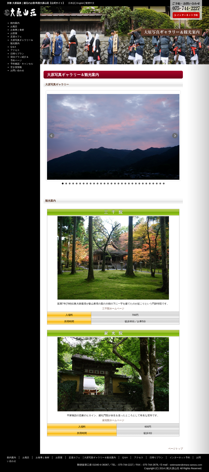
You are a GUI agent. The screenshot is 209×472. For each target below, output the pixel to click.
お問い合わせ (17, 70)
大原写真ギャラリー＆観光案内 (100, 457)
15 (111, 183)
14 (108, 183)
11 (97, 183)
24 (143, 183)
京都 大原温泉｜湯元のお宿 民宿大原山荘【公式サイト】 (36, 3)
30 (164, 183)
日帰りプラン (17, 53)
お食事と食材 (17, 30)
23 (139, 183)
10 (94, 183)
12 (101, 183)
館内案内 (15, 23)
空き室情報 (16, 67)
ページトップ (175, 448)
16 (115, 183)
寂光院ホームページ (113, 420)
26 (150, 183)
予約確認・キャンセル (21, 63)
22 (136, 183)
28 (157, 183)
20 (129, 183)
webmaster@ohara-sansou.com (186, 464)
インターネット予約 (180, 457)
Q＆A (13, 47)
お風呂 (13, 26)
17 (118, 183)
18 (122, 183)
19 (125, 183)
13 (104, 183)
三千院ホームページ (113, 308)
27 (153, 183)
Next (175, 136)
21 (132, 183)
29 (160, 183)
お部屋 (13, 33)
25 (146, 183)
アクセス (15, 50)
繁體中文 (89, 3)
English (80, 3)
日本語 (71, 3)
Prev (51, 136)
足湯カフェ (16, 36)
